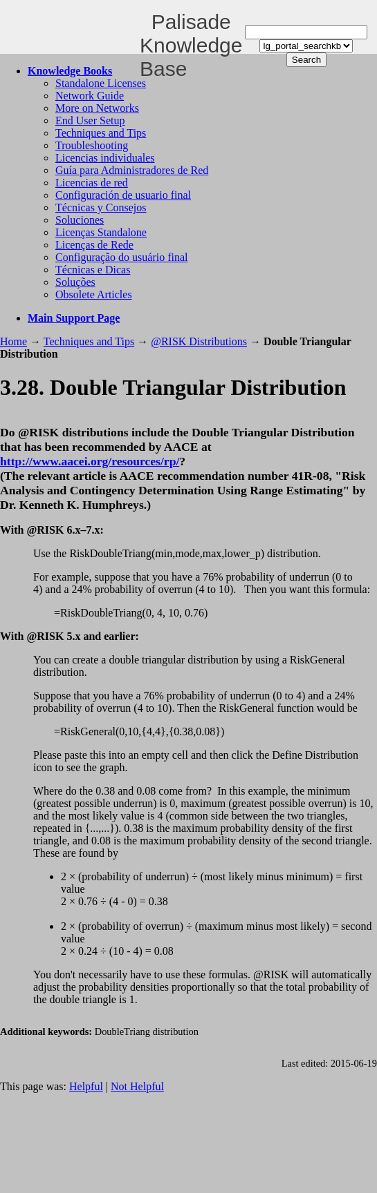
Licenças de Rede (94, 245)
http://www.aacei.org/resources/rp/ (89, 461)
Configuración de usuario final (123, 195)
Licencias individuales (105, 158)
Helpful (86, 1086)
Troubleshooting (91, 145)
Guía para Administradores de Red (131, 170)
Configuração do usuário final (121, 257)
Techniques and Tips (100, 133)
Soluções (75, 282)
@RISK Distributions (199, 341)
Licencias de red (91, 182)
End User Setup (90, 120)
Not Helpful (137, 1086)
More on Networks (97, 108)
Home (13, 341)
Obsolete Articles (93, 294)
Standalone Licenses (100, 83)
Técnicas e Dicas (92, 269)
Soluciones (79, 220)
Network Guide (89, 95)
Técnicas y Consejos (101, 207)
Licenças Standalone (101, 232)
